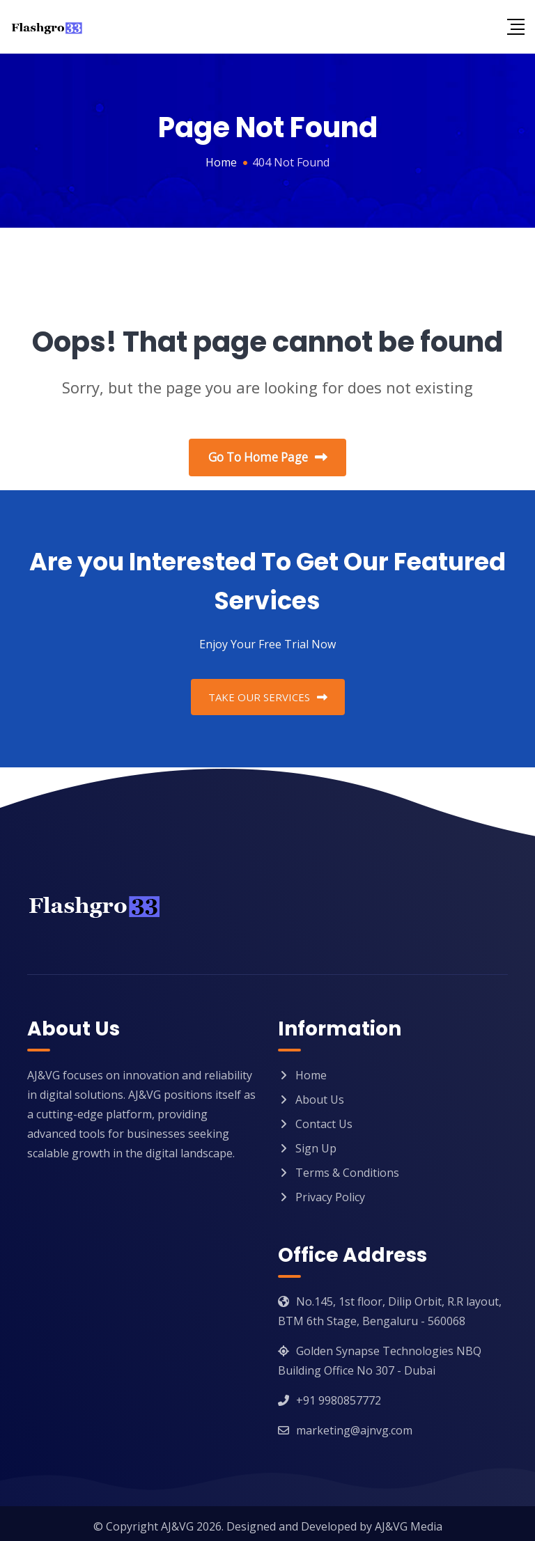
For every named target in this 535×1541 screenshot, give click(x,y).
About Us (319, 1094)
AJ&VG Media (408, 1520)
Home (311, 1069)
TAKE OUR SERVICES (267, 691)
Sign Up (315, 1142)
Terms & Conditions (347, 1167)
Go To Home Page (268, 458)
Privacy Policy (330, 1191)
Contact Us (323, 1118)
